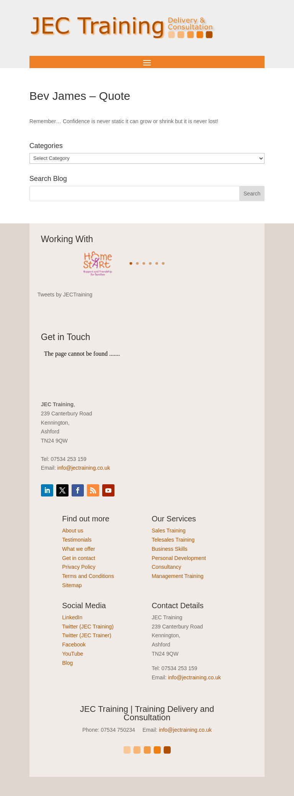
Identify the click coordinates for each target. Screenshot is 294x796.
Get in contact (78, 558)
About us (72, 530)
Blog (67, 663)
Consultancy (166, 567)
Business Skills (169, 549)
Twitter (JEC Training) (88, 626)
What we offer (78, 549)
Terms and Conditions (88, 576)
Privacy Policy (78, 567)
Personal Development (179, 558)
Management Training (177, 576)
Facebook (73, 644)
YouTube (72, 654)
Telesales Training (173, 540)
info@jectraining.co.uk (83, 468)
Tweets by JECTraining (65, 294)
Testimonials (76, 540)
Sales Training (169, 530)
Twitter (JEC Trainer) (86, 635)
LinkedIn (72, 617)
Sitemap (72, 585)
